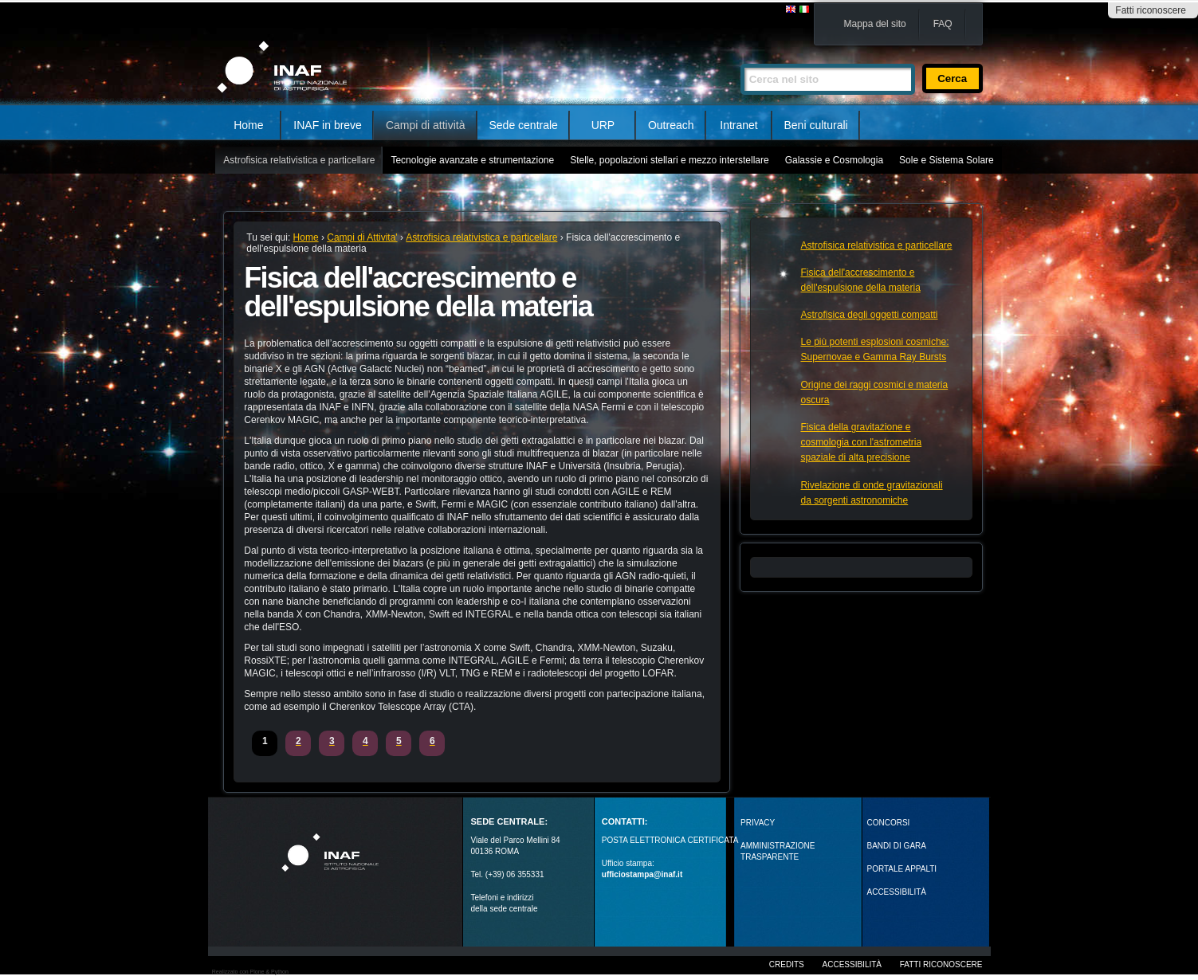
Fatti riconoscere (1150, 10)
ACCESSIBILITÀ (896, 892)
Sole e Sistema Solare (946, 160)
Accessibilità (852, 964)
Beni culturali (816, 125)
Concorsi (888, 822)
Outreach (671, 125)
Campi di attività (425, 125)
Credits (786, 964)
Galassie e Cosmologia (834, 160)
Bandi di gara (896, 845)
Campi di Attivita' (362, 237)
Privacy (757, 822)
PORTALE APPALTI (902, 868)
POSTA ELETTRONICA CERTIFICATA (670, 840)
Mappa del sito (875, 23)
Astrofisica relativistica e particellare (299, 160)
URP (603, 125)
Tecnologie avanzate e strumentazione (472, 160)
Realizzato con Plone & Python (250, 971)
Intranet (738, 125)
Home (248, 125)
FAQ (943, 23)
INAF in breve (327, 125)
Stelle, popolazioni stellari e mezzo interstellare (669, 160)
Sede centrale (523, 125)
